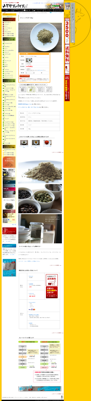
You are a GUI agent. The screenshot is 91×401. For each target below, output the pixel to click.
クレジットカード (32, 302)
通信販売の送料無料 (52, 286)
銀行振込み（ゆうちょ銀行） (34, 314)
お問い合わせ (40, 70)
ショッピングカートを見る (58, 10)
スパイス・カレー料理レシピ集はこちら (29, 261)
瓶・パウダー (22, 89)
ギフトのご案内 (9, 203)
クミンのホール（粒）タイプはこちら (28, 107)
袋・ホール (48, 89)
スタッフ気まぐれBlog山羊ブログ (72, 23)
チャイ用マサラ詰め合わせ (9, 215)
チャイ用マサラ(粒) (9, 33)
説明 (61, 12)
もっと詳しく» (9, 241)
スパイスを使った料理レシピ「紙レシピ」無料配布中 (9, 220)
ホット (6, 26)
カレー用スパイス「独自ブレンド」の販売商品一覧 (9, 19)
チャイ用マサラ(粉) (9, 35)
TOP (20, 12)
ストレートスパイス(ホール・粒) (9, 81)
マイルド (6, 24)
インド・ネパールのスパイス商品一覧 (27, 10)
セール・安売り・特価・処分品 (9, 189)
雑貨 (9, 192)
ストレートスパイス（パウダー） (29, 12)
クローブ (6, 52)
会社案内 (38, 397)
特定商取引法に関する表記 (8, 397)
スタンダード (7, 22)
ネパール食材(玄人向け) (9, 182)
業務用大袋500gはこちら (25, 104)
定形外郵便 (31, 283)
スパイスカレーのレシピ (48, 10)
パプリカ (6, 69)
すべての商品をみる (8, 16)
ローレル (7, 143)
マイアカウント (55, 12)
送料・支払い (41, 3)
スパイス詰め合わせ (9, 147)
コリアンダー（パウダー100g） (24, 144)
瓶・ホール (40, 89)
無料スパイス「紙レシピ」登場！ (39, 388)
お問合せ (61, 3)
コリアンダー (7, 54)
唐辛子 (6, 66)
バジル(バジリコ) (8, 71)
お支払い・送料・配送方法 (30, 397)
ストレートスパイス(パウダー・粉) (9, 39)
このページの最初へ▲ (57, 152)
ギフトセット (9, 211)
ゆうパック (31, 276)
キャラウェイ (8, 102)
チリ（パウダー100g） (47, 143)
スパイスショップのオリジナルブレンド (38, 10)
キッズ (6, 29)
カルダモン (7, 46)
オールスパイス (8, 43)
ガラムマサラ (7, 31)
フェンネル (7, 73)
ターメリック (7, 60)
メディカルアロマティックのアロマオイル (9, 185)
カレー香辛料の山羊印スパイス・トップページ (7, 10)
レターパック (31, 293)
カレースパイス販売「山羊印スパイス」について (17, 10)
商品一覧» (14, 224)
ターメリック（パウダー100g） (36, 144)
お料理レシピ (9, 245)
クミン (6, 48)
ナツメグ (6, 118)
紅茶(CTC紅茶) (9, 178)
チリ (5, 62)
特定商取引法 (56, 3)
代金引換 (30, 323)
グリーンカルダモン (9, 50)
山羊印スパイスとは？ (9, 230)
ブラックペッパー (8, 75)
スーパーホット (8, 28)
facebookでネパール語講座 (67, 6)
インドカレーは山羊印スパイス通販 (11, 2)
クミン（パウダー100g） (42, 12)
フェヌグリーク (8, 122)
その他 (9, 196)
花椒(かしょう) (8, 94)
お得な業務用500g (9, 162)
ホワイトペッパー (8, 77)
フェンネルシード (9, 123)
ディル (6, 64)
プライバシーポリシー (19, 397)
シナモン (6, 57)
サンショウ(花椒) (9, 115)
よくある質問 (35, 3)
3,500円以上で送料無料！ (67, 59)
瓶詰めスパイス (9, 172)
